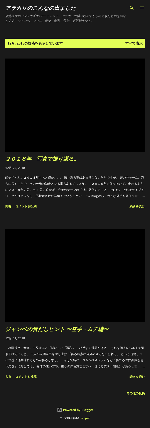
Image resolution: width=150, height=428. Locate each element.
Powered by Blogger (75, 410)
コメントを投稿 (26, 206)
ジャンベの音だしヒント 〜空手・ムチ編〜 (56, 329)
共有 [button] (8, 206)
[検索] (131, 7)
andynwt (85, 418)
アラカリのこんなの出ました (40, 7)
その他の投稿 (135, 393)
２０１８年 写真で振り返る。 (42, 158)
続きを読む (137, 206)
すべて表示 (134, 43)
